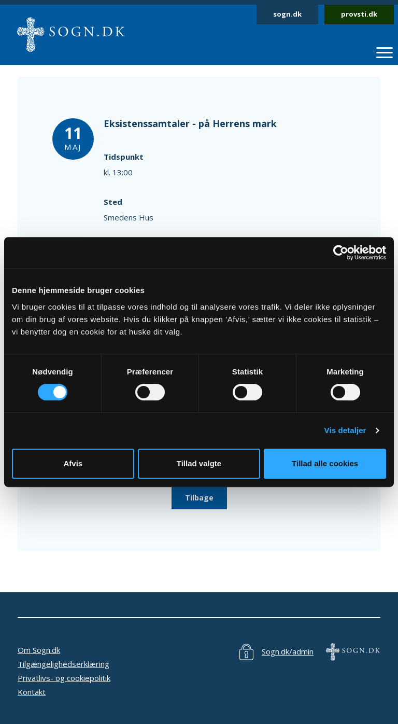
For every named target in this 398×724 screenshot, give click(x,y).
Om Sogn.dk (39, 650)
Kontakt (32, 692)
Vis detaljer (345, 430)
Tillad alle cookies (325, 463)
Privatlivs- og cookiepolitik (64, 678)
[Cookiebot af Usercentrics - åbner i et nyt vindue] (340, 252)
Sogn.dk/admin (288, 651)
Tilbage (199, 498)
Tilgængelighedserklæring (63, 664)
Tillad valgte (199, 463)
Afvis (72, 463)
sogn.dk (287, 14)
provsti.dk (359, 14)
